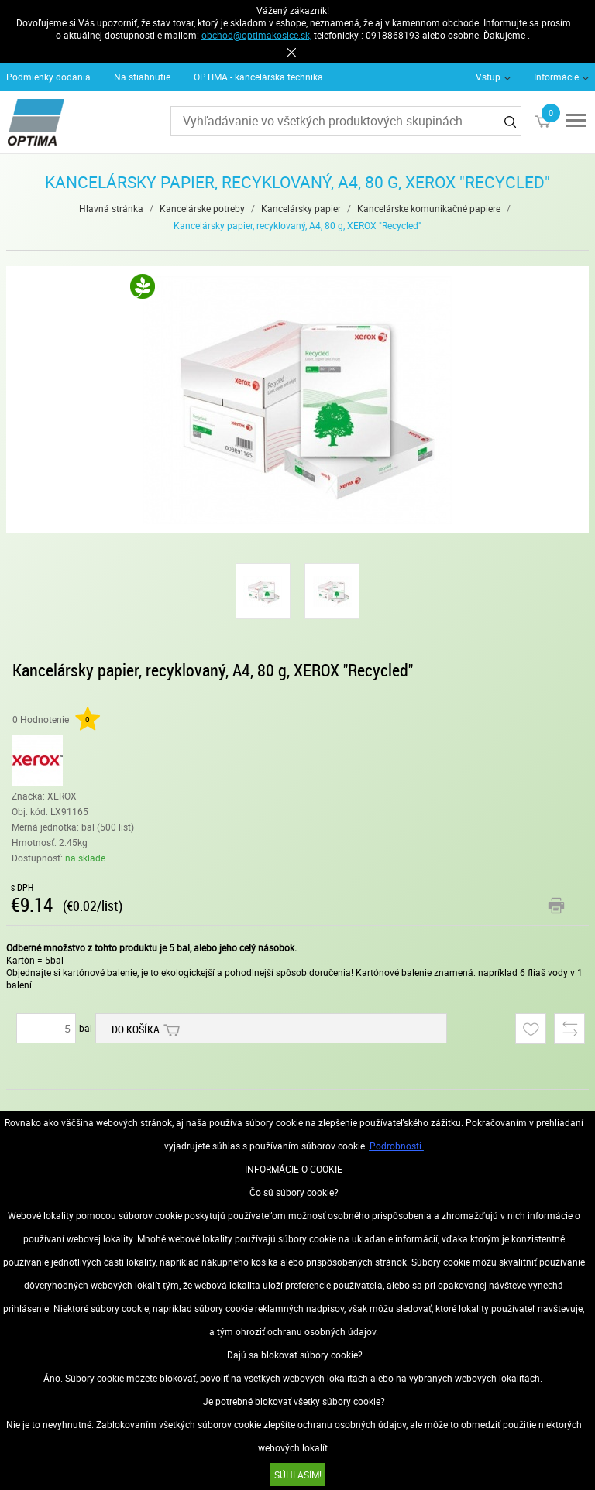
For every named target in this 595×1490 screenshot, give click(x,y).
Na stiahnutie (142, 76)
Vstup (488, 76)
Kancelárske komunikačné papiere (428, 208)
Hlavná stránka (111, 208)
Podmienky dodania (48, 76)
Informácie (556, 76)
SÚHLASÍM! (298, 1474)
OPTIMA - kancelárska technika (258, 76)
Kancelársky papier (301, 208)
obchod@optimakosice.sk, (256, 35)
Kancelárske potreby (202, 208)
